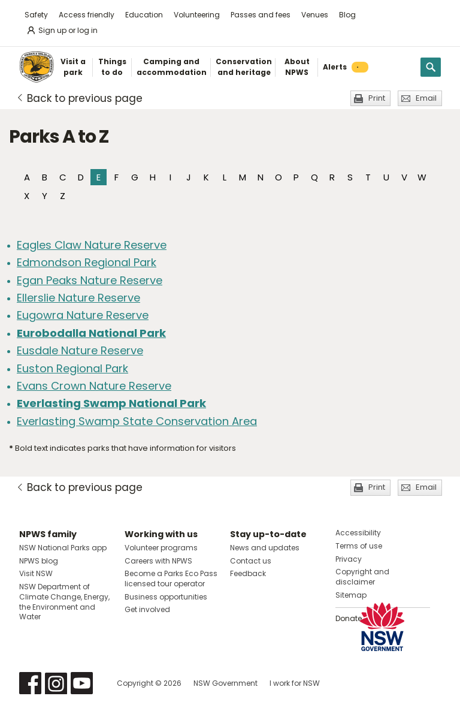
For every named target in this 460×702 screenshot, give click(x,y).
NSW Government (225, 683)
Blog (347, 15)
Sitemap (351, 595)
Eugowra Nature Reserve (83, 315)
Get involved (147, 609)
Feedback (248, 573)
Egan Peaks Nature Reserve (89, 280)
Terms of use (358, 546)
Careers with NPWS (158, 561)
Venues (314, 15)
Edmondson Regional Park (86, 262)
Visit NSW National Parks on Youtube (82, 683)
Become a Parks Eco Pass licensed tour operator (171, 578)
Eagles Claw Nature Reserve (92, 244)
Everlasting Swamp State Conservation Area (137, 421)
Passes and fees (260, 15)
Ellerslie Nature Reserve (78, 297)
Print (376, 98)
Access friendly (86, 15)
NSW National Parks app (63, 548)
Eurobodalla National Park (91, 333)
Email (426, 98)
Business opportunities (166, 597)
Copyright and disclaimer (362, 577)
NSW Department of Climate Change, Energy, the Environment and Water (64, 602)
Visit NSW (36, 573)
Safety (36, 15)
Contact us (250, 561)
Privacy (348, 559)
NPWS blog (38, 561)
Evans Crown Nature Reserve (94, 385)
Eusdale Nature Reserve (80, 350)
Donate (348, 618)
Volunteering (197, 15)
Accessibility (358, 533)
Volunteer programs (161, 548)
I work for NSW (295, 683)
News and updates (264, 548)
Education (144, 15)
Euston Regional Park (72, 368)
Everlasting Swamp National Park (111, 403)
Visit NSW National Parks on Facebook (30, 683)
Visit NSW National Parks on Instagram (56, 683)
